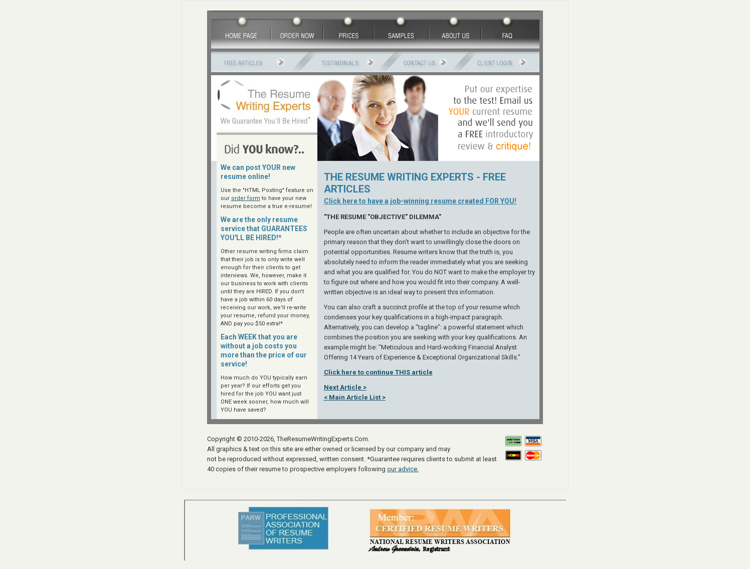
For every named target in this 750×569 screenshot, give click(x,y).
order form (245, 198)
